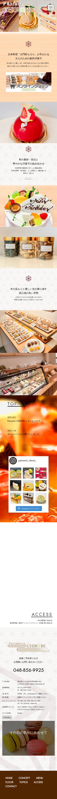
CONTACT (11, 786)
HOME (8, 778)
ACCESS (38, 782)
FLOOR (9, 782)
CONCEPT (24, 778)
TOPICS (23, 782)
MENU (39, 778)
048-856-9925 (28, 670)
